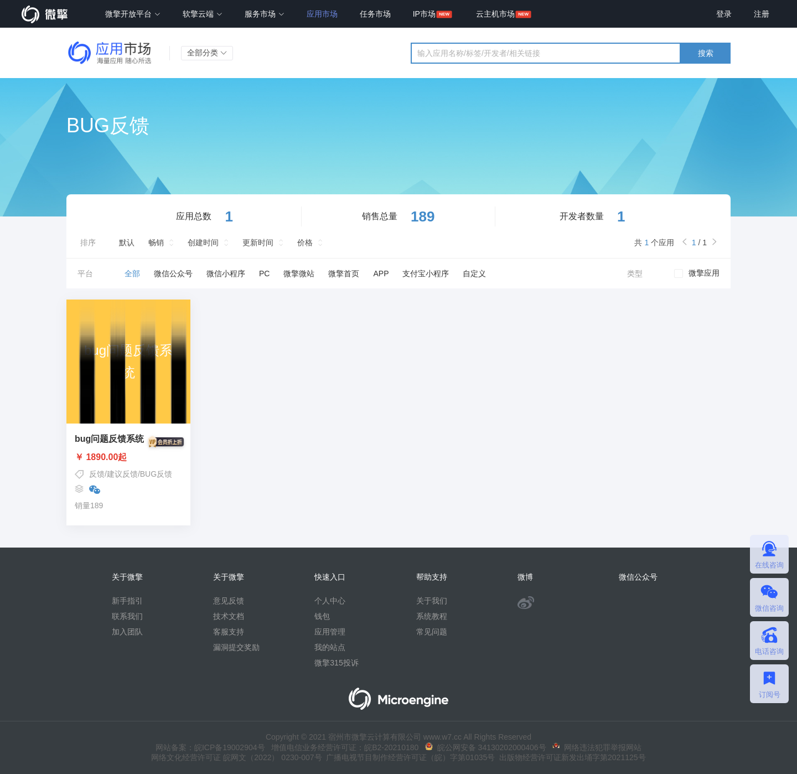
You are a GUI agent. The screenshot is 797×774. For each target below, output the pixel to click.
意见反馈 (228, 600)
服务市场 (264, 13)
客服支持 (228, 631)
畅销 (156, 242)
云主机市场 (495, 13)
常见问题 (431, 631)
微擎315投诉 (336, 662)
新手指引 (127, 600)
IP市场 (424, 13)
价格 (305, 242)
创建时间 (203, 242)
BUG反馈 (156, 474)
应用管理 (329, 631)
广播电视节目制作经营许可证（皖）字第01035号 (408, 757)
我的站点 (329, 647)
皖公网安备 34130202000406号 (485, 747)
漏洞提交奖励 (236, 647)
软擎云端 (202, 13)
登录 (724, 13)
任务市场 (375, 13)
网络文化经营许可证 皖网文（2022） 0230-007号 (236, 757)
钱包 (322, 616)
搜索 (705, 53)
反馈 (97, 474)
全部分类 (207, 52)
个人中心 (329, 600)
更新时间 (257, 242)
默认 (126, 242)
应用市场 (322, 13)
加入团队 (127, 631)
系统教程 (431, 616)
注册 (761, 13)
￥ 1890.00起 (128, 457)
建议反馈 (122, 474)
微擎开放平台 (133, 13)
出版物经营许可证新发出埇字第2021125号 (570, 757)
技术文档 (228, 616)
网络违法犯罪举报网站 (596, 747)
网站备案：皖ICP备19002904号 (210, 747)
